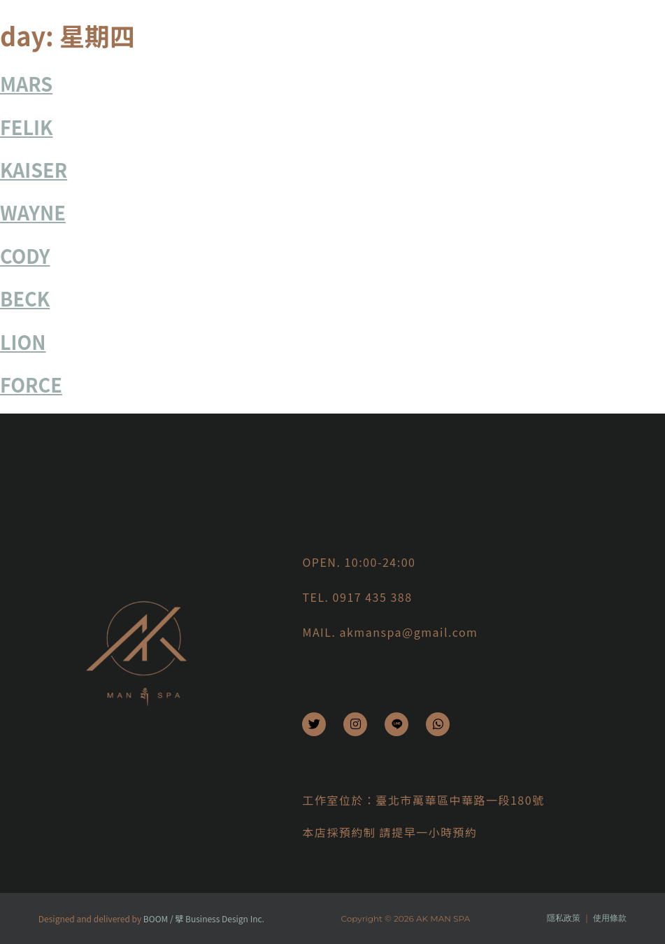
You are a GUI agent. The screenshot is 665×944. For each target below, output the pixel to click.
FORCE (31, 384)
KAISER (33, 169)
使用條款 (610, 918)
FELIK (26, 127)
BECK (25, 298)
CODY (25, 255)
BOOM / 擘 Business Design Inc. (203, 918)
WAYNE (33, 212)
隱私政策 (563, 918)
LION (23, 341)
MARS (26, 83)
